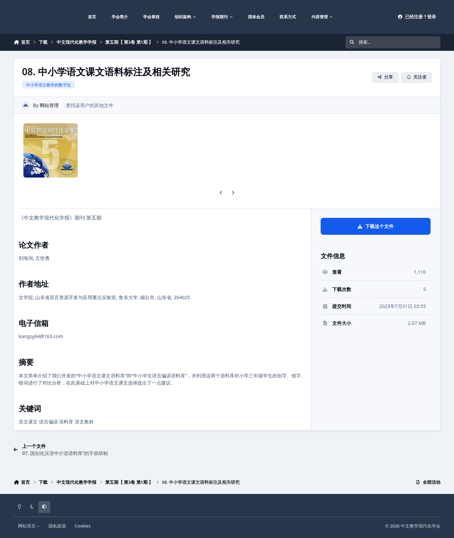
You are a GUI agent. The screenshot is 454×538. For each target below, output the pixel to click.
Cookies (83, 526)
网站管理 (49, 105)
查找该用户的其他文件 (89, 105)
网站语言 (29, 526)
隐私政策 (57, 526)
